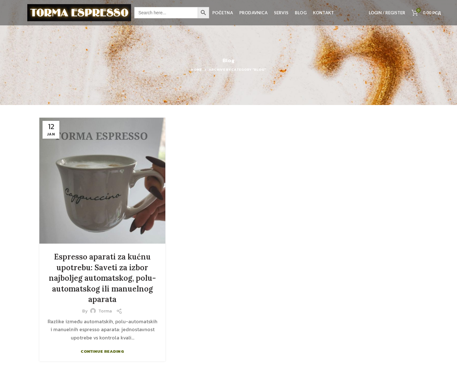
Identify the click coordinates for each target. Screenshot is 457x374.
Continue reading (102, 351)
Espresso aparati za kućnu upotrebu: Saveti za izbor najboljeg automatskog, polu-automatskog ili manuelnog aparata (102, 278)
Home (196, 69)
